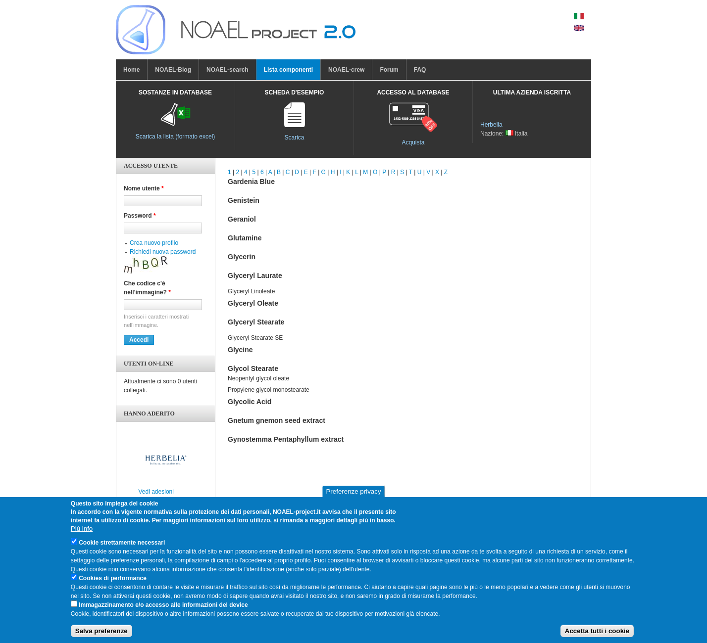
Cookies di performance (113, 582)
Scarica (294, 137)
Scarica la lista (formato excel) (175, 136)
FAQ (420, 69)
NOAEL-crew (346, 69)
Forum (389, 69)
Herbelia (491, 124)
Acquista (413, 142)
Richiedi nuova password (163, 251)
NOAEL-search (227, 69)
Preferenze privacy (353, 496)
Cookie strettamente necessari (122, 547)
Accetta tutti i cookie (597, 636)
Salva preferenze (101, 636)
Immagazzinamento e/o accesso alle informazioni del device (163, 609)
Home (131, 69)
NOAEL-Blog (173, 69)
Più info (82, 533)
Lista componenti (288, 69)
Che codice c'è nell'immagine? (147, 288)
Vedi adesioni (156, 491)
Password (140, 215)
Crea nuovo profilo (154, 242)
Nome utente (144, 188)
